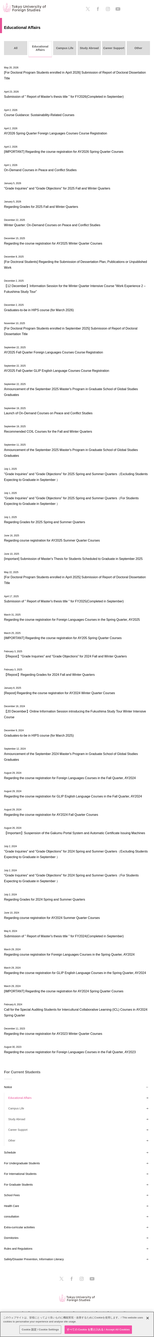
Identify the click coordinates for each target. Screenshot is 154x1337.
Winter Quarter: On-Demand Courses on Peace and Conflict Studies (52, 225)
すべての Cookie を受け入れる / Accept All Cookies (98, 1329)
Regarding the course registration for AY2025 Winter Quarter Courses (53, 243)
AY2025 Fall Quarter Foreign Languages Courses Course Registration (53, 352)
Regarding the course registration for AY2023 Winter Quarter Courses (53, 1033)
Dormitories (11, 1237)
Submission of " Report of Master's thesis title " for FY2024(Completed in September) (64, 936)
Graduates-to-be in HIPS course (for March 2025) (39, 735)
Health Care (11, 1206)
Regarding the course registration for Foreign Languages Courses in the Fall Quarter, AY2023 (70, 1052)
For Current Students (22, 1072)
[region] (77, 1324)
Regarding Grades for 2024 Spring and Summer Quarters (44, 899)
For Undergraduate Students (22, 1163)
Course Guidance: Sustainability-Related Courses (39, 115)
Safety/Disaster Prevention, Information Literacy (34, 1259)
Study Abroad (16, 1119)
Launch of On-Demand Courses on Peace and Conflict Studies (48, 413)
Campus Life (16, 1108)
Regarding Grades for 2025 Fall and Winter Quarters (41, 206)
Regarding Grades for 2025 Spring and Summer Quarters (44, 522)
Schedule (10, 1152)
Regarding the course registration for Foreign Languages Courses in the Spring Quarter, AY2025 (72, 619)
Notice (8, 1087)
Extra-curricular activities (19, 1227)
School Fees (12, 1195)
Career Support (17, 1129)
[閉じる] (147, 1318)
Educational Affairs (19, 1097)
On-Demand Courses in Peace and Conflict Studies (40, 170)
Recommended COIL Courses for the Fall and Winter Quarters (48, 431)
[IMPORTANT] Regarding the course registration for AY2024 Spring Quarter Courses (63, 991)
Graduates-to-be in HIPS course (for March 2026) (39, 310)
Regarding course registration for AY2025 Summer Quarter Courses (52, 540)
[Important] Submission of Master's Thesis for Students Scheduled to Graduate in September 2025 (73, 559)
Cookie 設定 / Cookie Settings (40, 1329)
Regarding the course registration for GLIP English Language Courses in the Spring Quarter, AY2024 (75, 973)
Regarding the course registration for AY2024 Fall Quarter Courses (51, 814)
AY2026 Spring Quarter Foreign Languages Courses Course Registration (55, 133)
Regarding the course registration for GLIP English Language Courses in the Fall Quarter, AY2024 (73, 796)
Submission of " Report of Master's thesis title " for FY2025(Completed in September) (64, 601)
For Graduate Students (18, 1184)
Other (11, 1140)
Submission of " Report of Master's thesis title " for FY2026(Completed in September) (64, 96)
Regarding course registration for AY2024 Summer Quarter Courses (52, 918)
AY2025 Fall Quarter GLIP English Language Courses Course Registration (56, 370)
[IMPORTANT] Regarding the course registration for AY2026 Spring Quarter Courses (63, 151)
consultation (11, 1216)
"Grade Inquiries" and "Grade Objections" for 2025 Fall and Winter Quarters (57, 188)
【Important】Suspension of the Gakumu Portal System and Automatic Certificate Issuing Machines (74, 833)
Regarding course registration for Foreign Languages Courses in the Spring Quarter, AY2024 (69, 954)
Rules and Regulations (18, 1248)
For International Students (20, 1173)
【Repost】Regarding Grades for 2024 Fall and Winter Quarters (49, 674)
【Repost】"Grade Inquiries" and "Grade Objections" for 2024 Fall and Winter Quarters (65, 656)
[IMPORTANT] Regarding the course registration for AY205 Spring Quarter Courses (63, 638)
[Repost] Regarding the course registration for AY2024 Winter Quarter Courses (59, 693)
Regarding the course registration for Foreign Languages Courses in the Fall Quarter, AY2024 (70, 778)
